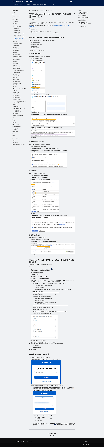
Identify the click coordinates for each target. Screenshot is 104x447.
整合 (48, 4)
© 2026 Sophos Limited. (17, 445)
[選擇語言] (70, 1)
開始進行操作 (15, 4)
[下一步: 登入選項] (88, 441)
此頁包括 (79, 10)
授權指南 (29, 4)
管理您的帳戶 (22, 4)
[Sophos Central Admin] (13, 1)
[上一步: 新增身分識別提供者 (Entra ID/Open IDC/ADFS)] (23, 441)
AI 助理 (52, 4)
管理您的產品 (43, 4)
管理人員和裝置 (35, 4)
